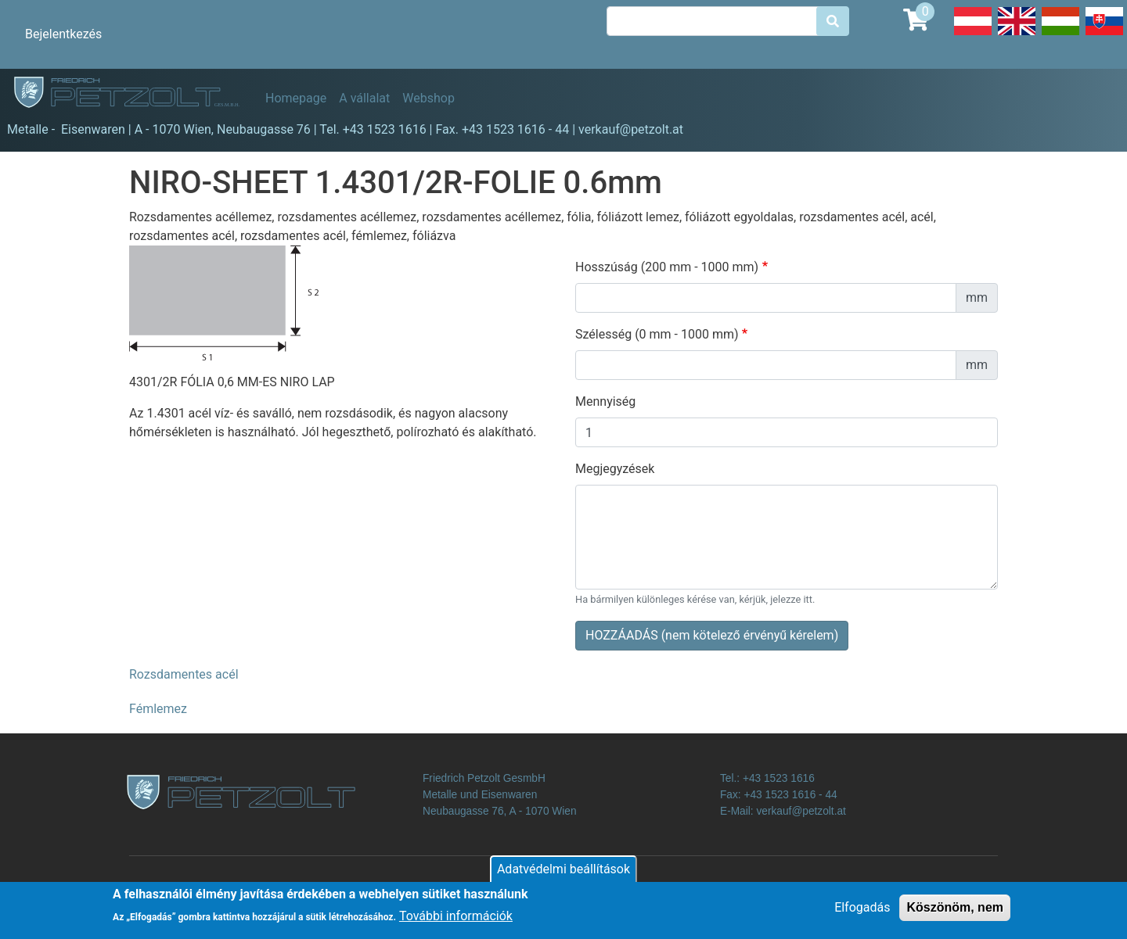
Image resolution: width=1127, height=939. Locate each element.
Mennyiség (605, 401)
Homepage (295, 98)
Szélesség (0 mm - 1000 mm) (657, 334)
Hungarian (1060, 34)
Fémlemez (158, 708)
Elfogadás (862, 912)
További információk (456, 922)
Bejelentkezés (63, 34)
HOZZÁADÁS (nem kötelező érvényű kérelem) (711, 635)
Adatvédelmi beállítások (563, 874)
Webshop (428, 98)
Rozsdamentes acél (184, 674)
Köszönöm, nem (954, 912)
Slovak (1104, 34)
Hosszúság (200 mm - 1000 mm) (666, 267)
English (1016, 34)
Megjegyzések (614, 468)
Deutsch (973, 34)
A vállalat (364, 98)
